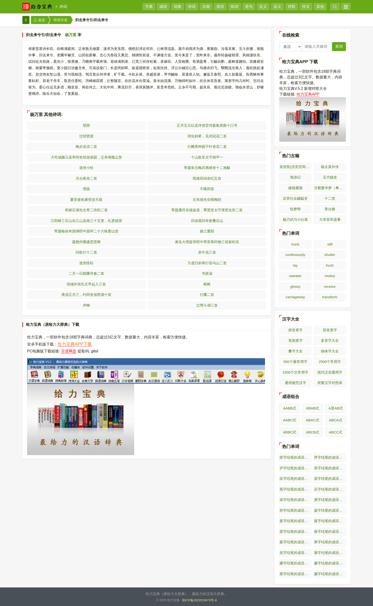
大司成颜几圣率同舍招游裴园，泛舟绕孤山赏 (86, 157)
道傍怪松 (86, 263)
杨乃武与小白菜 (295, 219)
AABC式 (289, 420)
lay (295, 265)
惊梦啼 (295, 209)
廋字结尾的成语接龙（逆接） (295, 574)
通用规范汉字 (295, 383)
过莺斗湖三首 (207, 305)
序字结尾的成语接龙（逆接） (330, 457)
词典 (177, 7)
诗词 (63, 7)
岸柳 (86, 305)
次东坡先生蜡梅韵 (207, 199)
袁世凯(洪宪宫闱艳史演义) (295, 167)
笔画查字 (295, 340)
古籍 (206, 7)
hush (330, 265)
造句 (249, 7)
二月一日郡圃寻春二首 (86, 273)
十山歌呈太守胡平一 (207, 157)
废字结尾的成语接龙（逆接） (295, 521)
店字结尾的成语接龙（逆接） (330, 489)
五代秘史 (330, 177)
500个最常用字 (295, 362)
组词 (234, 7)
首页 (39, 20)
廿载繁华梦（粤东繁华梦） (330, 188)
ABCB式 (312, 432)
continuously (295, 255)
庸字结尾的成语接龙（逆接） (295, 563)
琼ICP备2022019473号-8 (199, 600)
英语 (220, 7)
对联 (291, 7)
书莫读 (207, 273)
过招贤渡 (86, 136)
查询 (339, 46)
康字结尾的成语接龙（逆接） (330, 553)
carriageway (295, 297)
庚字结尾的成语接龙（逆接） (330, 500)
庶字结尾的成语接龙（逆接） (295, 553)
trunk (295, 244)
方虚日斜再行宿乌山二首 (207, 263)
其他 (320, 7)
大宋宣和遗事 (330, 219)
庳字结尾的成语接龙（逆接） (330, 542)
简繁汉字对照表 (329, 383)
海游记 (295, 177)
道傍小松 (86, 168)
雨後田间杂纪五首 (207, 178)
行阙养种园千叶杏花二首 (207, 146)
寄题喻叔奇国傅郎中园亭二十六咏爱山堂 (86, 231)
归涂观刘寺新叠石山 (207, 221)
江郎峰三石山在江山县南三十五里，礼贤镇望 (86, 221)
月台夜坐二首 (86, 178)
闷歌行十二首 (86, 252)
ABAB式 (312, 408)
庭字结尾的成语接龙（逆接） (295, 542)
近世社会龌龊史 (295, 198)
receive (329, 286)
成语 (163, 7)
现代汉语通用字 (329, 372)
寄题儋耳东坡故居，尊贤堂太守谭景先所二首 (207, 210)
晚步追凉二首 (86, 146)
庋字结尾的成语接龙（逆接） (295, 457)
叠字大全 (295, 351)
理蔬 (86, 189)
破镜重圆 (295, 188)
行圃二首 (207, 295)
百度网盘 (68, 351)
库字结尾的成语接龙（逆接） (330, 468)
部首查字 (330, 330)
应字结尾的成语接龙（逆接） (295, 478)
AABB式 (289, 408)
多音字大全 (330, 340)
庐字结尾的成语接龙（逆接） (295, 468)
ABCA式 (335, 420)
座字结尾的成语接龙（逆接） (330, 531)
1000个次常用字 (295, 372)
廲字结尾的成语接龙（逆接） (330, 574)
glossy (295, 286)
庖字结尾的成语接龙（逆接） (295, 489)
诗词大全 (60, 20)
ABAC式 (312, 420)
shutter (329, 255)
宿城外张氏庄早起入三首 (86, 284)
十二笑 (329, 198)
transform (329, 297)
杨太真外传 (330, 167)
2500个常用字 (330, 362)
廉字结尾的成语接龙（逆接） (330, 563)
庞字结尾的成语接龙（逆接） (330, 510)
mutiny (329, 276)
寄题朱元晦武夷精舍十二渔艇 (207, 168)
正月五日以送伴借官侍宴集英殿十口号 (207, 125)
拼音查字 (295, 330)
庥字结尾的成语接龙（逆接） (330, 521)
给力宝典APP (308, 94)
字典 (149, 7)
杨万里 (70, 35)
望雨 (86, 125)
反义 (277, 7)
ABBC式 (289, 432)
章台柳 (329, 209)
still (330, 244)
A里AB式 (336, 408)
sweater (295, 276)
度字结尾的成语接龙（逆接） (295, 531)
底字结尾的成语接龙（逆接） (330, 478)
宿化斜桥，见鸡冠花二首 (207, 136)
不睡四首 (207, 189)
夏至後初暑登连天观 (86, 199)
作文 (306, 7)
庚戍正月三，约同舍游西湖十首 (86, 295)
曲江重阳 (207, 231)
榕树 (207, 284)
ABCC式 (335, 432)
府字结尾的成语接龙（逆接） (295, 510)
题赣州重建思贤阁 (86, 242)
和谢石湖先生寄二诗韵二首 (86, 210)
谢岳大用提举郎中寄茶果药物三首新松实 (207, 242)
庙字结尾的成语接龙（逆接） (295, 500)
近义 (263, 7)
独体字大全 (330, 351)
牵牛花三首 (207, 252)
